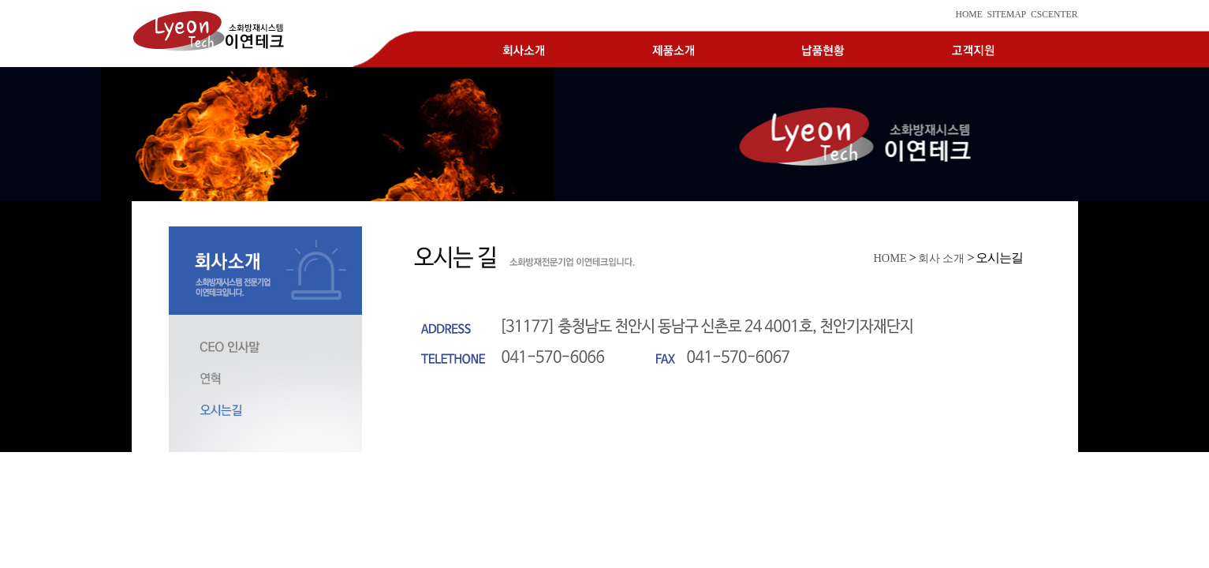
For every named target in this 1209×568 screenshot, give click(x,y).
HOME (968, 14)
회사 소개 (941, 258)
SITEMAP (1006, 14)
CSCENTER (1054, 14)
